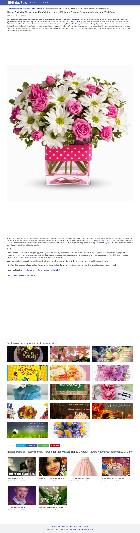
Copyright (69, 526)
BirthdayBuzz (18, 3)
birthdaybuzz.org (27, 22)
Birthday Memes (13, 481)
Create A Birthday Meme (16, 507)
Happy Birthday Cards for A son (113, 478)
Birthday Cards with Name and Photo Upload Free (56, 478)
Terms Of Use (77, 526)
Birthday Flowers (12, 15)
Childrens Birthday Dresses (80, 478)
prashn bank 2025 (87, 529)
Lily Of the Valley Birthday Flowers (51, 507)
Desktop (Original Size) (52, 270)
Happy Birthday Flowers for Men (24, 276)
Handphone (28, 270)
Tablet (38, 270)
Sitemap (54, 526)
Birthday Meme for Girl (15, 478)
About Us (85, 526)
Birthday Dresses (49, 3)
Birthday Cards (35, 3)
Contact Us (61, 526)
